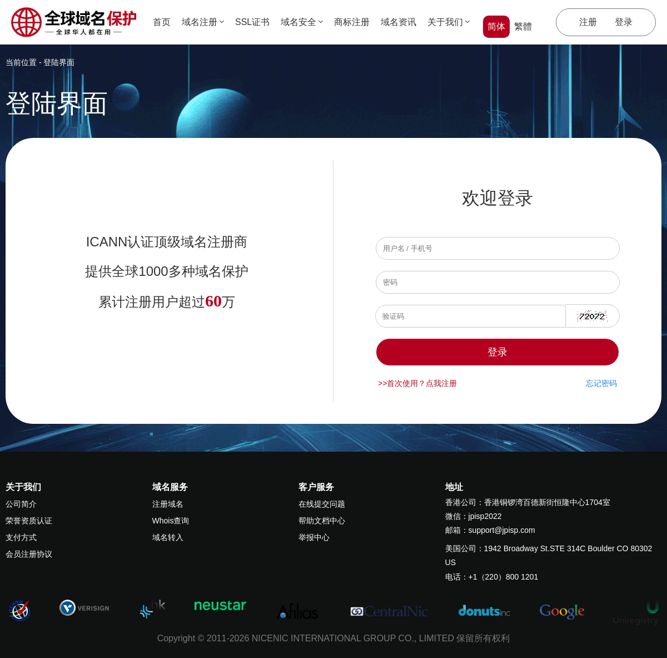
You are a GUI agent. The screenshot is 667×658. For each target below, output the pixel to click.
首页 (162, 22)
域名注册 (203, 22)
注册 (588, 22)
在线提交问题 (321, 503)
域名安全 (302, 22)
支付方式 (21, 537)
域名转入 (167, 537)
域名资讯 (398, 22)
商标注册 (352, 22)
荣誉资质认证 (29, 520)
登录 (624, 22)
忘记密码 (601, 383)
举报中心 (314, 537)
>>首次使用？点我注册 (417, 383)
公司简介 (21, 503)
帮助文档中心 (321, 520)
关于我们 (448, 22)
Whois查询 (171, 520)
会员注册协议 (29, 554)
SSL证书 (252, 22)
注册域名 (167, 503)
